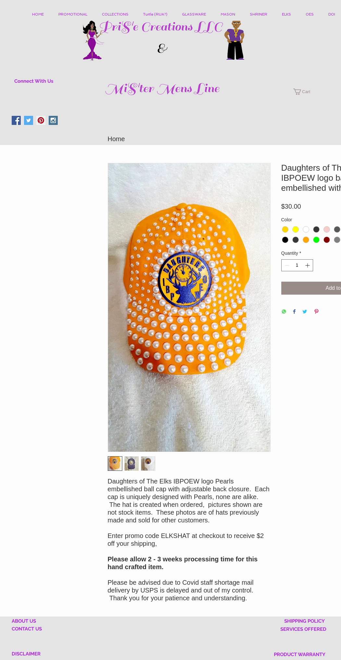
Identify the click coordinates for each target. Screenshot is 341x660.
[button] (117, 14)
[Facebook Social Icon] (16, 120)
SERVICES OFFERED (303, 629)
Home (116, 138)
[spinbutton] (297, 265)
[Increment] (308, 265)
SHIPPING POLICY (304, 621)
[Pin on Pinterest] (316, 312)
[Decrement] (286, 265)
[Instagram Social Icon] (53, 120)
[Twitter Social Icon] (28, 120)
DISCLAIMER (26, 654)
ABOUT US (24, 621)
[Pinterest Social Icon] (40, 120)
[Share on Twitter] (304, 312)
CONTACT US (27, 629)
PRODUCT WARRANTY (299, 654)
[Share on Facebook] (294, 312)
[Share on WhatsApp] (283, 312)
